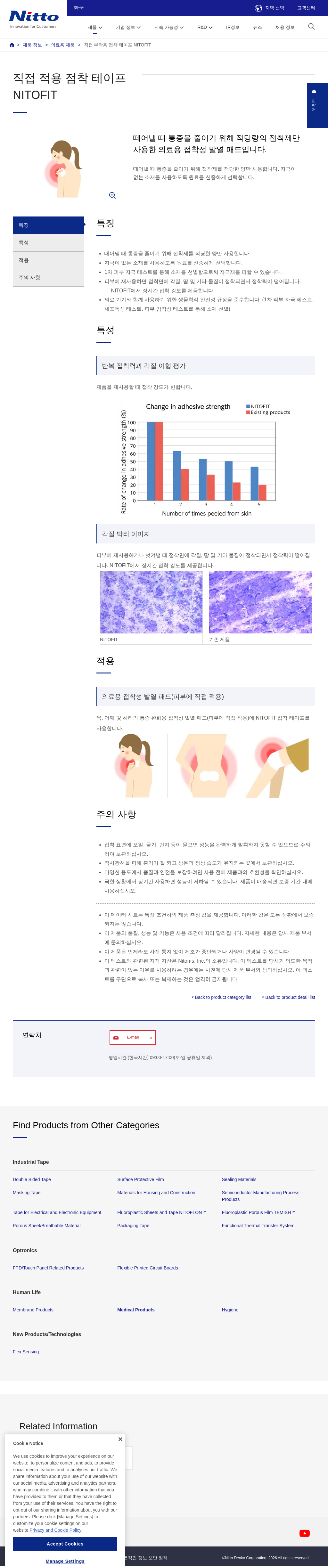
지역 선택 (269, 7)
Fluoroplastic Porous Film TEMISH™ (259, 1212)
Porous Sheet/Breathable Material (46, 1225)
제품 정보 (32, 44)
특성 (24, 242)
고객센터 (306, 7)
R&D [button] (202, 27)
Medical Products (136, 1309)
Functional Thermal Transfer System (258, 1225)
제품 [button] (92, 27)
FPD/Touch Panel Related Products (48, 1267)
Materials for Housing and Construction (156, 1192)
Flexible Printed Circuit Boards (147, 1267)
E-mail (133, 1037)
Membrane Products (33, 1309)
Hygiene (230, 1309)
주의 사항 (29, 277)
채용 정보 (285, 27)
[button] (311, 26)
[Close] (120, 1463)
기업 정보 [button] (125, 27)
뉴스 (257, 27)
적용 (24, 260)
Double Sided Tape (32, 1179)
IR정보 (233, 27)
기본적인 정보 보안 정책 (143, 1557)
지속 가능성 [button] (166, 27)
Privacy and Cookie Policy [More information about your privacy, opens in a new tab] (55, 1554)
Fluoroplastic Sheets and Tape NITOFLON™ (161, 1212)
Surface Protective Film (140, 1179)
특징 (24, 225)
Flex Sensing (26, 1351)
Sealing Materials (239, 1179)
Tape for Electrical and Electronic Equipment (57, 1212)
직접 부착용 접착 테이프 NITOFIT (117, 44)
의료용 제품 (63, 44)
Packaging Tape (133, 1225)
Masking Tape (27, 1192)
